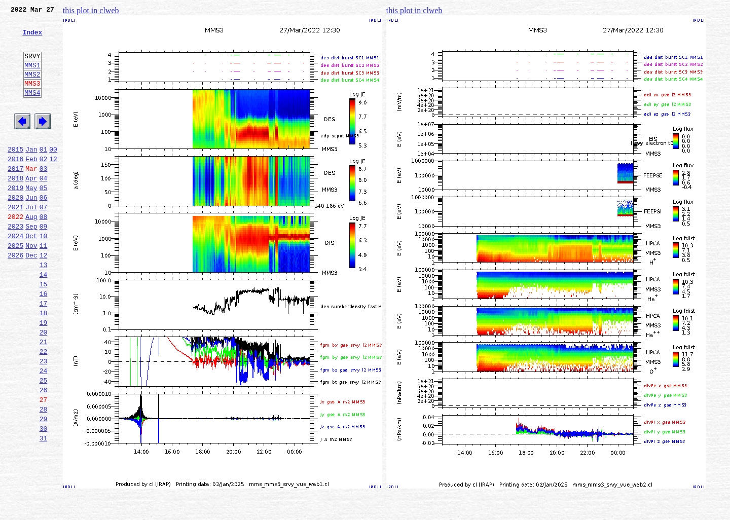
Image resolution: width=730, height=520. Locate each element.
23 (44, 418)
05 (44, 217)
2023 (15, 262)
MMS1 (32, 77)
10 (44, 273)
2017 (15, 195)
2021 (15, 240)
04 (44, 206)
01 (44, 173)
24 (44, 429)
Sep (31, 262)
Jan (31, 173)
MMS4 (32, 109)
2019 (15, 217)
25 (44, 440)
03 (44, 195)
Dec (31, 296)
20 (44, 385)
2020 (15, 229)
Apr (31, 206)
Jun (31, 229)
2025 (15, 284)
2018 (15, 206)
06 (44, 229)
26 (44, 452)
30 (44, 496)
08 (44, 251)
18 (44, 362)
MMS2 (32, 87)
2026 (15, 296)
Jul (31, 240)
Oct (31, 273)
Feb (31, 184)
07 (44, 240)
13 (44, 307)
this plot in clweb (91, 10)
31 (44, 507)
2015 (15, 173)
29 (44, 485)
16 (44, 340)
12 (53, 184)
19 (44, 374)
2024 (15, 273)
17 (44, 351)
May (31, 217)
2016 (15, 184)
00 (53, 173)
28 (44, 474)
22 (44, 407)
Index (32, 38)
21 (44, 396)
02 (44, 184)
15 (44, 329)
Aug (31, 251)
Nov (31, 284)
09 (44, 262)
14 (44, 318)
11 (44, 284)
